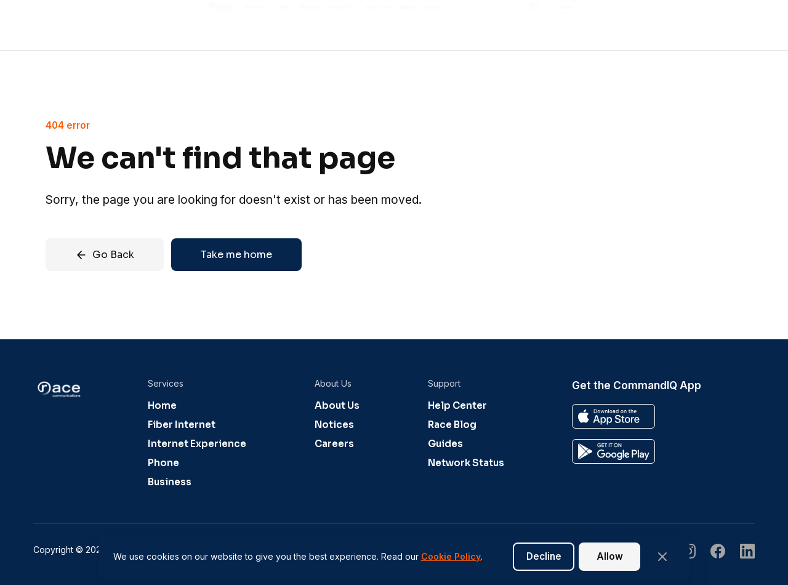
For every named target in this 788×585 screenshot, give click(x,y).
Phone (163, 463)
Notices (334, 424)
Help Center (457, 405)
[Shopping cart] (673, 25)
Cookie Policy (451, 556)
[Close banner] (662, 556)
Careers (334, 444)
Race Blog (452, 424)
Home (162, 405)
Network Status (466, 463)
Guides (445, 444)
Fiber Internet (181, 424)
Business (169, 482)
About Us (337, 405)
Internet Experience (197, 444)
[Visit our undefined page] (717, 553)
